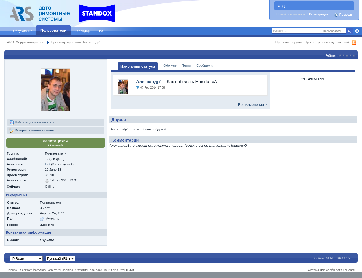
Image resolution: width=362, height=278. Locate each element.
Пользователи (53, 30)
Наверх (12, 269)
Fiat (47, 164)
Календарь (83, 31)
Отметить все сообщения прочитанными (104, 269)
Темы (186, 65)
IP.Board (349, 269)
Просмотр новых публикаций (327, 42)
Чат (100, 31)
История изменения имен (31, 130)
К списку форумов (33, 269)
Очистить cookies (60, 269)
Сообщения (205, 65)
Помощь (343, 14)
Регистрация (319, 14)
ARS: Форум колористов (25, 42)
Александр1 (149, 81)
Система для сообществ (324, 269)
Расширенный (357, 31)
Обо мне (170, 65)
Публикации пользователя (32, 122)
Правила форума (288, 42)
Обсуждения (22, 31)
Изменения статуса (137, 66)
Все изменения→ (253, 104)
